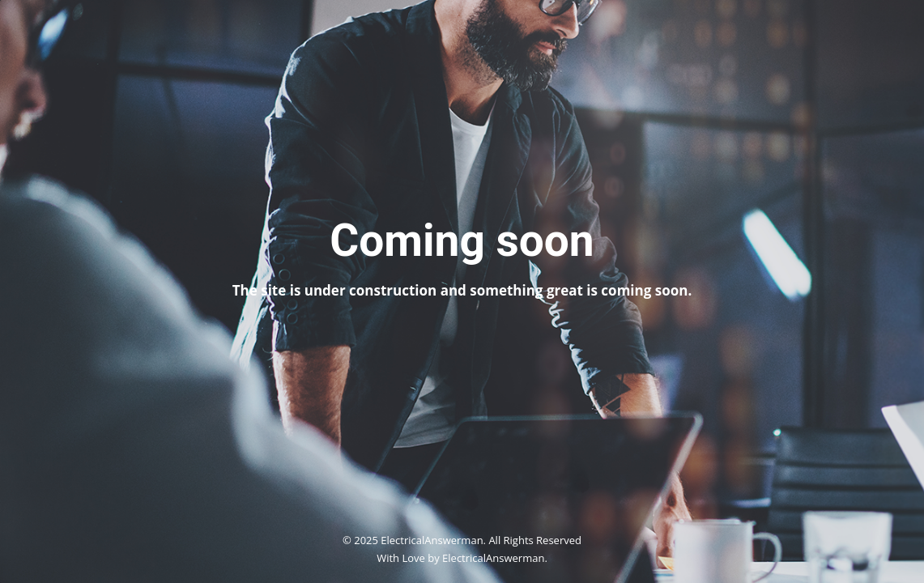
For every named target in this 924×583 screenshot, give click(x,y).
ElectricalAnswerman (493, 558)
